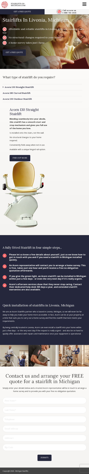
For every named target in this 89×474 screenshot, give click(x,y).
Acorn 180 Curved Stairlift (16, 93)
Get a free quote (22, 12)
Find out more (20, 158)
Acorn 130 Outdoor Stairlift (17, 99)
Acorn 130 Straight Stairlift (19, 87)
